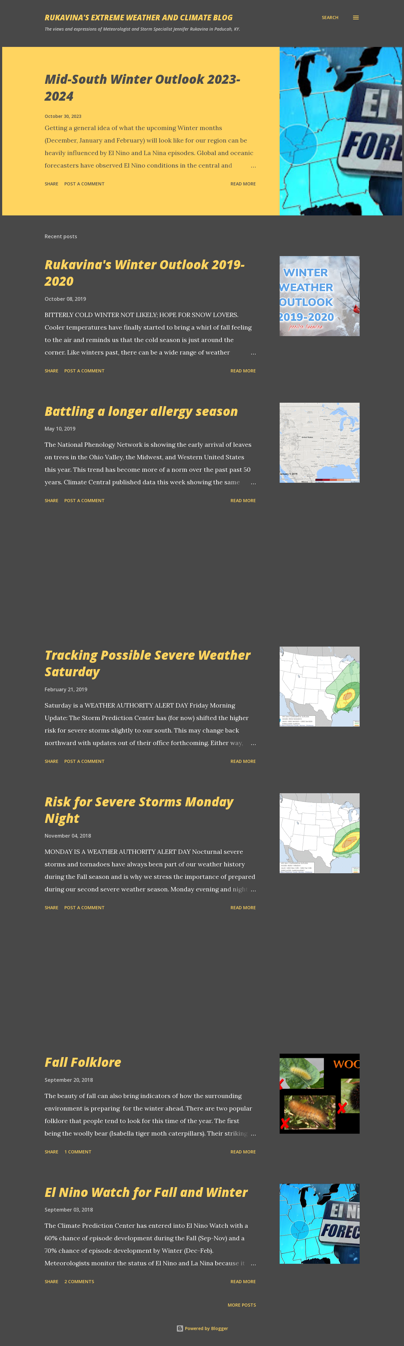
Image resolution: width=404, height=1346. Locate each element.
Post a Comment (84, 184)
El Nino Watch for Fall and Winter (146, 1192)
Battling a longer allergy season (141, 411)
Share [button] (51, 184)
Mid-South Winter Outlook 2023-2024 (142, 87)
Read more (243, 184)
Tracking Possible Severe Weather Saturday (147, 663)
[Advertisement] (150, 576)
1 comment (78, 1152)
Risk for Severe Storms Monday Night (139, 810)
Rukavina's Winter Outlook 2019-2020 (145, 273)
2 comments (79, 1281)
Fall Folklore (83, 1062)
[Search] (330, 17)
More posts (242, 1305)
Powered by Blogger (202, 1328)
